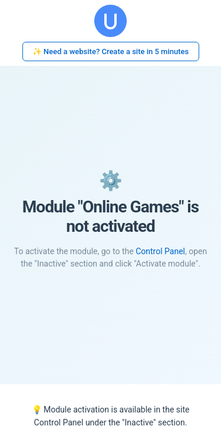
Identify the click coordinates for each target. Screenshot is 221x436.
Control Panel (160, 251)
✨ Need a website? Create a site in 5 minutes (110, 51)
